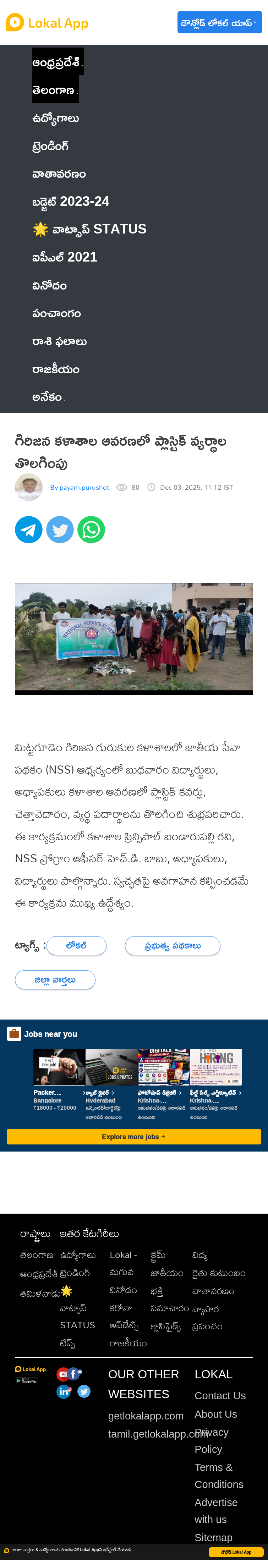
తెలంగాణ (53, 88)
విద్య (200, 1254)
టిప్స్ (67, 1342)
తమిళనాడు (40, 1293)
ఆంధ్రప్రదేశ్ (55, 61)
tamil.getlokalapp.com (158, 1434)
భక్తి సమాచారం (170, 1299)
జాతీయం (167, 1272)
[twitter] (61, 533)
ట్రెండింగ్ (75, 1272)
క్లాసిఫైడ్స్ (166, 1325)
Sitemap (214, 1537)
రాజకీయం (128, 1342)
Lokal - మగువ (123, 1263)
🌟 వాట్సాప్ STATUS (77, 1307)
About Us (216, 1414)
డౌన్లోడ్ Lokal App (236, 1552)
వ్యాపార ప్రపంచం (207, 1317)
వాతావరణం (213, 1290)
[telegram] (30, 533)
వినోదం (123, 1289)
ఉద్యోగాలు (78, 1254)
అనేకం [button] (48, 395)
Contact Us (220, 1395)
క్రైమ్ (158, 1254)
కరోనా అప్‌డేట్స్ (124, 1316)
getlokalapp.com (146, 1416)
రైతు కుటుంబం (219, 1272)
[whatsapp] (93, 533)
